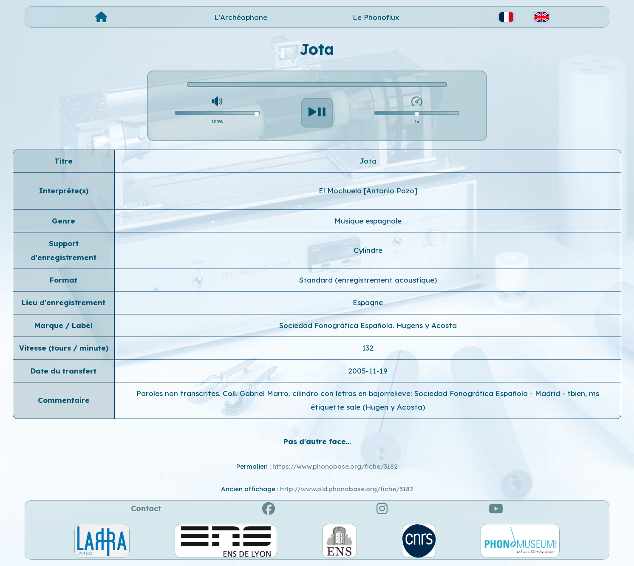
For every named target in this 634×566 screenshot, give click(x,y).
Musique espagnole (368, 220)
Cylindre (368, 250)
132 (368, 347)
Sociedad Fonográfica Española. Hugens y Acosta (368, 325)
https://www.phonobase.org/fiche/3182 (335, 466)
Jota (367, 160)
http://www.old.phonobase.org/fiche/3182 (346, 489)
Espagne (368, 302)
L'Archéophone (240, 17)
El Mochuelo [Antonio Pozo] (368, 190)
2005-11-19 (368, 370)
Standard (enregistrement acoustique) (368, 279)
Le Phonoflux (376, 17)
